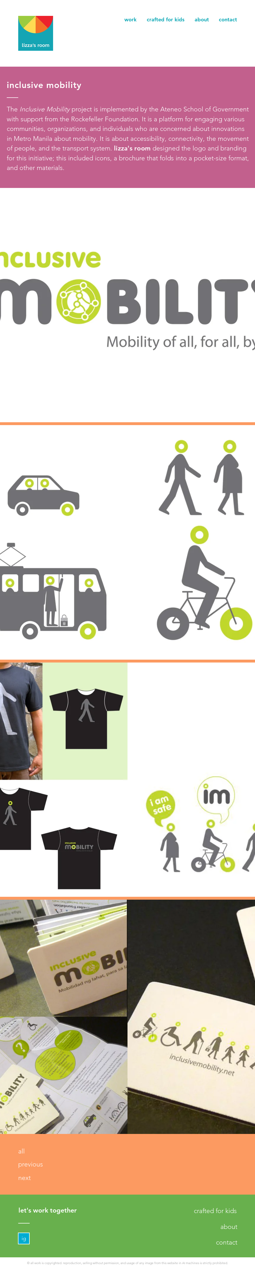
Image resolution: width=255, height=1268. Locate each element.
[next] (24, 1178)
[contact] (227, 1242)
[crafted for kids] (215, 1211)
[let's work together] (47, 1210)
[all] (21, 1151)
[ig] (24, 1238)
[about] (228, 1227)
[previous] (30, 1164)
